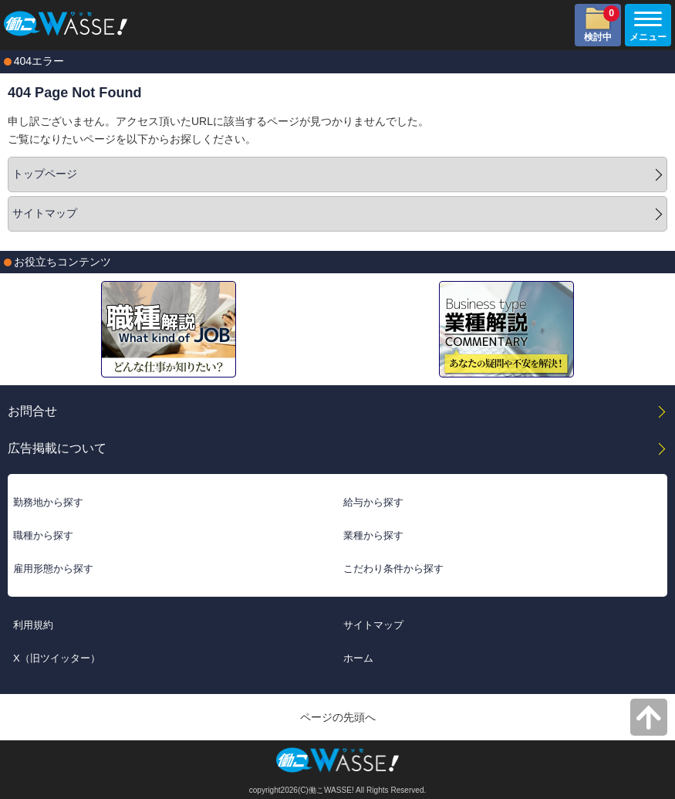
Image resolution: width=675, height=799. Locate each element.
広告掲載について (57, 448)
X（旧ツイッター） (56, 658)
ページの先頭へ (338, 717)
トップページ (44, 174)
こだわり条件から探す (393, 568)
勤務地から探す (48, 502)
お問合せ (32, 411)
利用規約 (33, 625)
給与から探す (373, 502)
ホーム (358, 658)
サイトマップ (44, 213)
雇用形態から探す (53, 568)
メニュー (646, 27)
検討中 (601, 23)
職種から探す (43, 535)
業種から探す (373, 535)
